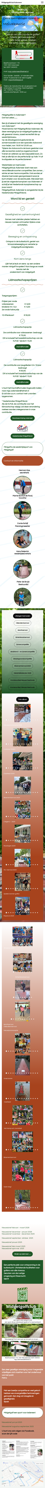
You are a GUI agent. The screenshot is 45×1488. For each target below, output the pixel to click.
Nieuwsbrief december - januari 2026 (17, 1232)
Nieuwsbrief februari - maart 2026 (15, 1228)
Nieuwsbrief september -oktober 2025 (17, 1238)
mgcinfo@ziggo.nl (15, 80)
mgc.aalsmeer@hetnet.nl (18, 71)
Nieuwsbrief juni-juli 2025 (12, 1422)
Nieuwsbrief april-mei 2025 (13, 1248)
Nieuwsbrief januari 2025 (12, 1242)
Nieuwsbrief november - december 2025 (18, 1234)
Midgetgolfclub (24, 129)
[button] (42, 2)
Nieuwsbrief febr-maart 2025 (13, 1246)
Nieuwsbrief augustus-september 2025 (18, 1426)
